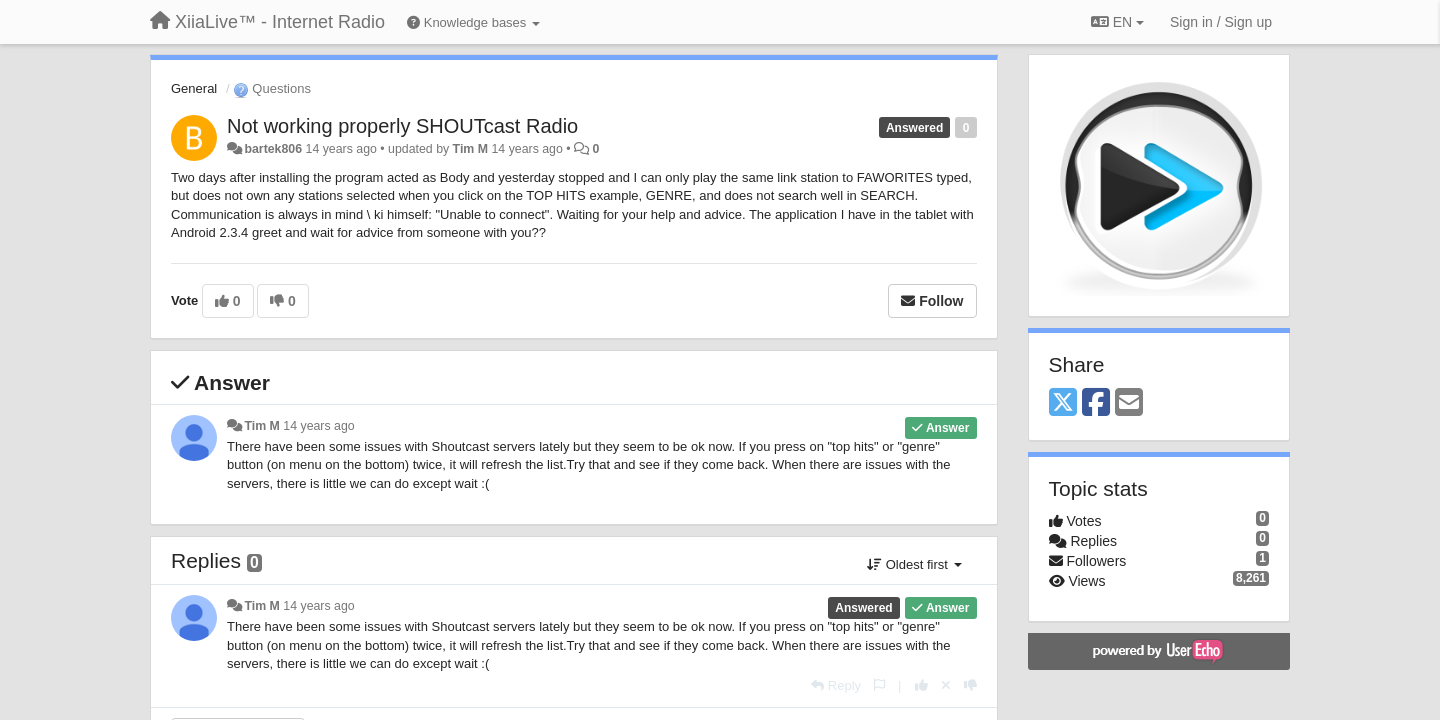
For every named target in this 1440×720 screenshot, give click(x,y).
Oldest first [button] (914, 564)
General (194, 88)
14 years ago (318, 426)
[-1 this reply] (970, 685)
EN (1117, 22)
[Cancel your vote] (946, 685)
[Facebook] (1096, 403)
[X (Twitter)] (1063, 403)
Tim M (470, 149)
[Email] (1129, 403)
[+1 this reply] (921, 685)
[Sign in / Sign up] (1221, 22)
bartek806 (273, 149)
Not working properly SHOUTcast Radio (402, 126)
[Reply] (836, 685)
